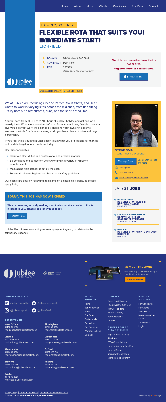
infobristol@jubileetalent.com (18, 377)
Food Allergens (115, 315)
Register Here (18, 216)
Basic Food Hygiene (117, 300)
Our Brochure (91, 326)
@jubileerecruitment (43, 303)
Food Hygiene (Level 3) (119, 304)
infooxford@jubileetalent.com (59, 353)
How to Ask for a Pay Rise (120, 344)
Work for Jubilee (92, 329)
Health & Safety (115, 311)
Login (141, 322)
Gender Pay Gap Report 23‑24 (55, 390)
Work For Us (144, 311)
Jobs (84, 6)
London (9, 335)
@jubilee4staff (40, 310)
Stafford (9, 360)
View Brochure (134, 279)
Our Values (90, 322)
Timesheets (144, 318)
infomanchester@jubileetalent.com (21, 353)
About (70, 6)
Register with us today (118, 333)
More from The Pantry (118, 355)
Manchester (11, 347)
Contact (152, 6)
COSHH (111, 319)
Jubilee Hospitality (16, 303)
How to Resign (114, 348)
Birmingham (51, 323)
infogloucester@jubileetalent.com (20, 329)
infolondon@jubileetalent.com (19, 341)
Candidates (116, 6)
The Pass (135, 6)
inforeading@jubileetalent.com (59, 365)
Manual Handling (115, 308)
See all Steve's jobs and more (147, 161)
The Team (89, 314)
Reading (49, 360)
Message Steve (125, 161)
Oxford (48, 347)
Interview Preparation (118, 352)
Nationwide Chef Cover (149, 314)
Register (132, 77)
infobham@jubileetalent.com (58, 329)
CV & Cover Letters (117, 340)
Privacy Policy (11, 390)
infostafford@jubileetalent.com (19, 365)
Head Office (11, 323)
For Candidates (146, 303)
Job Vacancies (92, 307)
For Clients (143, 307)
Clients (98, 6)
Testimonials (91, 318)
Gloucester (51, 335)
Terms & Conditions (29, 390)
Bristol (8, 372)
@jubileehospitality (16, 310)
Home (55, 6)
